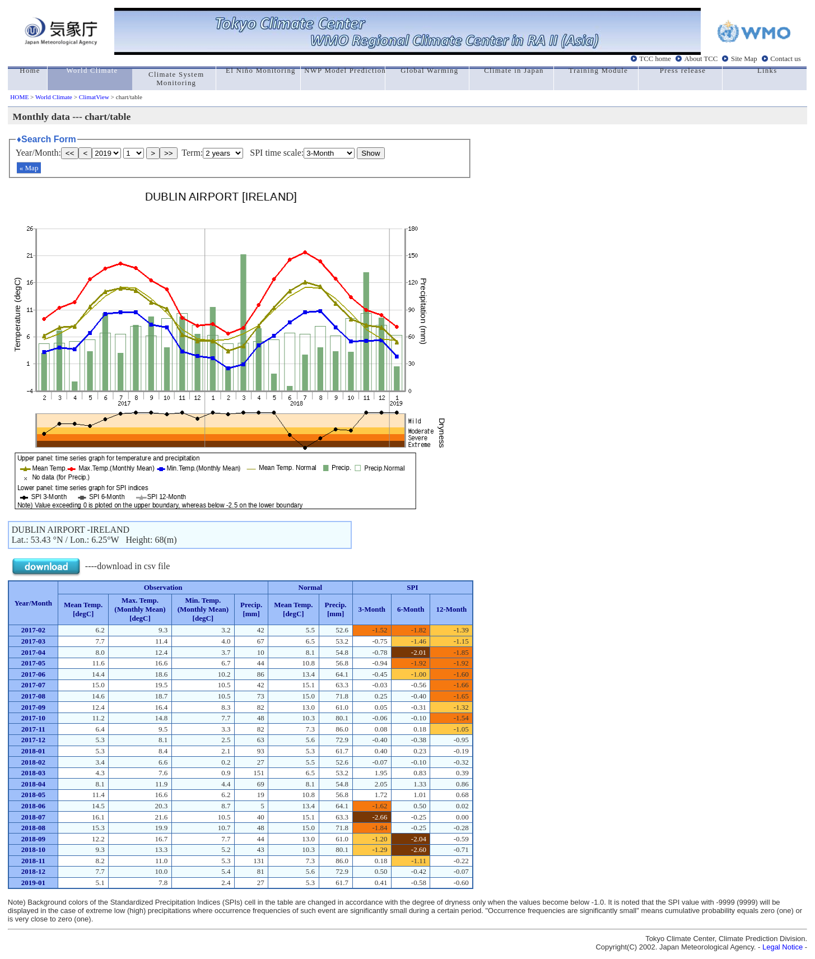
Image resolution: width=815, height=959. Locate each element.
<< (70, 153)
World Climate (53, 97)
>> (168, 153)
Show (370, 153)
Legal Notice (782, 947)
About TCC (701, 59)
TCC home (655, 59)
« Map (29, 168)
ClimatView (94, 97)
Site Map (744, 59)
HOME (19, 97)
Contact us (785, 59)
